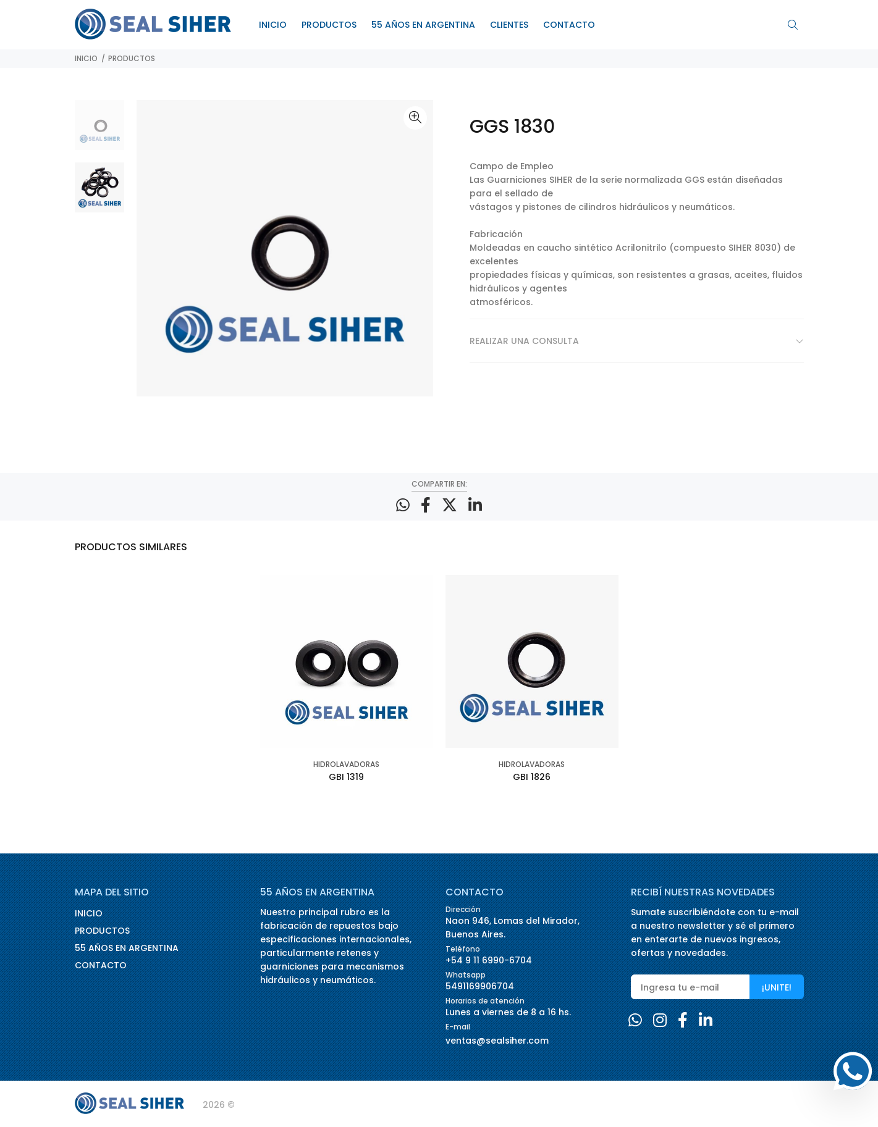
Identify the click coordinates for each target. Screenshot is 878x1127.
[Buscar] (796, 25)
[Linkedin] (705, 1020)
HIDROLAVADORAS (346, 764)
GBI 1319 (346, 777)
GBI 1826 (532, 777)
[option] (100, 131)
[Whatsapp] (635, 1020)
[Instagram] (660, 1020)
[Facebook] (682, 1020)
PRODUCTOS (131, 58)
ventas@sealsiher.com (497, 1040)
